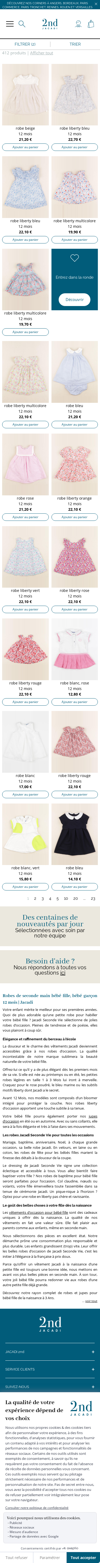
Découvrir (75, 299)
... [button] (89, 1301)
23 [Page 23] (93, 898)
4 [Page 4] (50, 898)
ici (62, 973)
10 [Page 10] (66, 898)
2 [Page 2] (35, 898)
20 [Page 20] (75, 898)
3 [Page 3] (43, 898)
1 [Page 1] (28, 898)
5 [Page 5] (58, 898)
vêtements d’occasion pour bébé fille (38, 1212)
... (84, 898)
